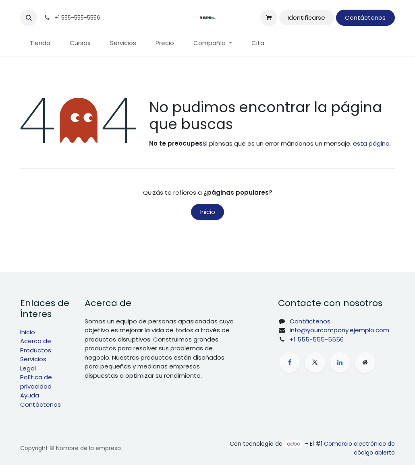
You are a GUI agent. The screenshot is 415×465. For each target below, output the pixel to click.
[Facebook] (289, 362)
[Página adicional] (365, 362)
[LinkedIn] (340, 362)
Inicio (207, 212)
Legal (28, 368)
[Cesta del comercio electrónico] (268, 17)
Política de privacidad (36, 382)
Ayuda (29, 395)
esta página (371, 143)
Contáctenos (365, 17)
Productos (35, 350)
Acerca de (35, 341)
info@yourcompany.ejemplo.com (339, 330)
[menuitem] (40, 43)
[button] (28, 17)
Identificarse (306, 17)
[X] (315, 362)
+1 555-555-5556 (317, 339)
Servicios (33, 359)
